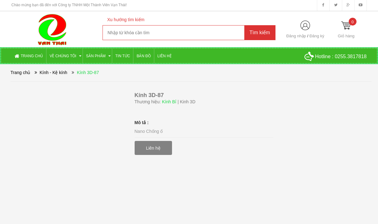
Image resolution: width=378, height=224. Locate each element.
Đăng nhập (296, 36)
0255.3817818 (350, 56)
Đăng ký (316, 36)
